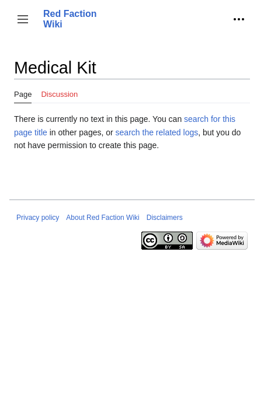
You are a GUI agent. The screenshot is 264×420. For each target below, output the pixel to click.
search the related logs (157, 132)
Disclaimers (165, 218)
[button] (22, 19)
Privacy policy (37, 218)
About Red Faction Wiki (102, 218)
